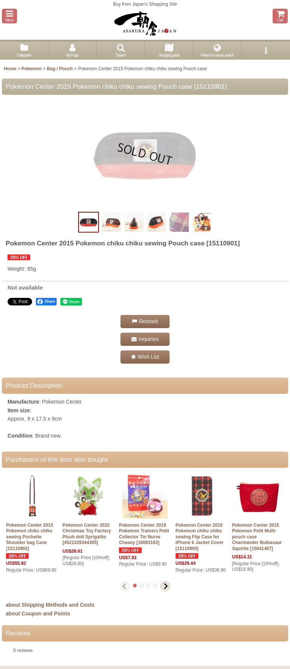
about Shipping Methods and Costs (50, 605)
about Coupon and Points (38, 613)
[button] (9, 16)
